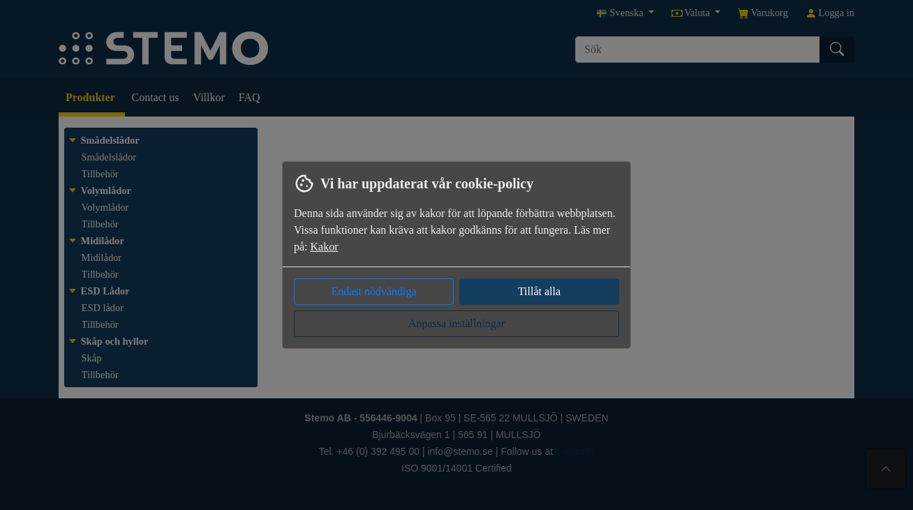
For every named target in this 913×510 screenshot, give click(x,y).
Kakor (325, 247)
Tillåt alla (539, 291)
